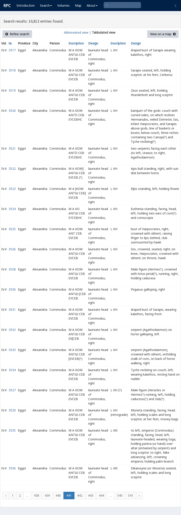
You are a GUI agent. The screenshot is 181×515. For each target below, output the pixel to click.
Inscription (76, 43)
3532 (12, 330)
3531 (12, 309)
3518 (12, 70)
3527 (12, 390)
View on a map (163, 34)
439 (47, 495)
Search (46, 5)
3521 (12, 148)
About (92, 5)
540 (119, 495)
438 (36, 495)
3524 (12, 209)
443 (90, 495)
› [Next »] (139, 495)
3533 (12, 350)
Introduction (26, 5)
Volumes (63, 5)
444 (101, 495)
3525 (12, 229)
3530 (12, 289)
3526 (12, 249)
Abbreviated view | (77, 32)
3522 (12, 168)
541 (130, 495)
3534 (12, 370)
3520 (12, 110)
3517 (12, 50)
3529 (12, 410)
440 (58, 495)
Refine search (17, 34)
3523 (12, 189)
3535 (12, 430)
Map (78, 5)
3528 (12, 269)
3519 (12, 90)
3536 (12, 468)
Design (93, 43)
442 (79, 495)
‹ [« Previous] (5, 495)
